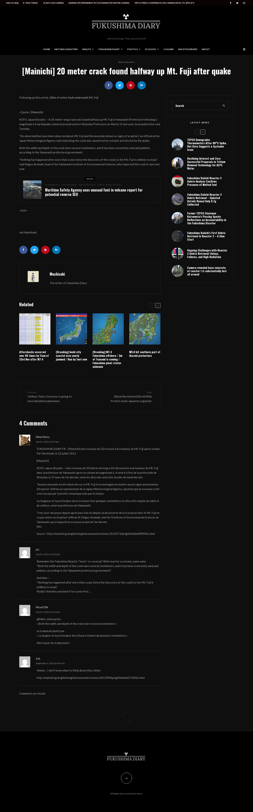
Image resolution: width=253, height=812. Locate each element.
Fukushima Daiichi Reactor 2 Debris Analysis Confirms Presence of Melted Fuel (204, 181)
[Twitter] (237, 3)
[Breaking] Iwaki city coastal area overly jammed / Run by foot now (71, 355)
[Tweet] (119, 85)
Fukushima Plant (109, 49)
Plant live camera (53, 3)
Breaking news (52, 184)
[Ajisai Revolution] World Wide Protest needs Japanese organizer (129, 397)
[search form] (196, 105)
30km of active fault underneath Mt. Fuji (74, 97)
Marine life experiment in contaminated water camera (99, 3)
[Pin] (130, 85)
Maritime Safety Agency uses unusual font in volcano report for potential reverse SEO (94, 192)
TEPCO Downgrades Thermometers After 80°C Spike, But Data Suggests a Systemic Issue (207, 144)
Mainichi (37, 112)
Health (86, 49)
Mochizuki (57, 274)
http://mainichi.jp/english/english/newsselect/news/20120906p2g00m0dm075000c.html (91, 677)
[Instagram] (244, 3)
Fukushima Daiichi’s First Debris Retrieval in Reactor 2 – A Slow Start (206, 236)
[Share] (108, 85)
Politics (132, 49)
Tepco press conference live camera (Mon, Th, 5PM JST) (164, 3)
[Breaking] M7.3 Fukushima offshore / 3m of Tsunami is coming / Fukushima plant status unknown (107, 359)
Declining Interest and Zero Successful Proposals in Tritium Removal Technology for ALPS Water (206, 163)
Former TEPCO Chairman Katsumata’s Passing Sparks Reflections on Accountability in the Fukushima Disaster (206, 218)
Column (168, 49)
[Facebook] (231, 3)
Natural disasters (66, 49)
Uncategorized (187, 49)
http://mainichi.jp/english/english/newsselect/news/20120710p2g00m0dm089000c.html (101, 533)
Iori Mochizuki (27, 232)
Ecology (150, 49)
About (206, 49)
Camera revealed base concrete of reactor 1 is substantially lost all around (207, 271)
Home (46, 49)
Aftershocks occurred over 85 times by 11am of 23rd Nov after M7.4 (34, 355)
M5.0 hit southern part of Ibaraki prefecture (144, 353)
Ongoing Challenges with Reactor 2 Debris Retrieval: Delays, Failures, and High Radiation (207, 253)
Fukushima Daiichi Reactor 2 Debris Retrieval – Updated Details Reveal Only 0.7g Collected (204, 199)
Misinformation (69, 184)
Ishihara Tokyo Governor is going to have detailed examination (50, 397)
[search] (224, 105)
